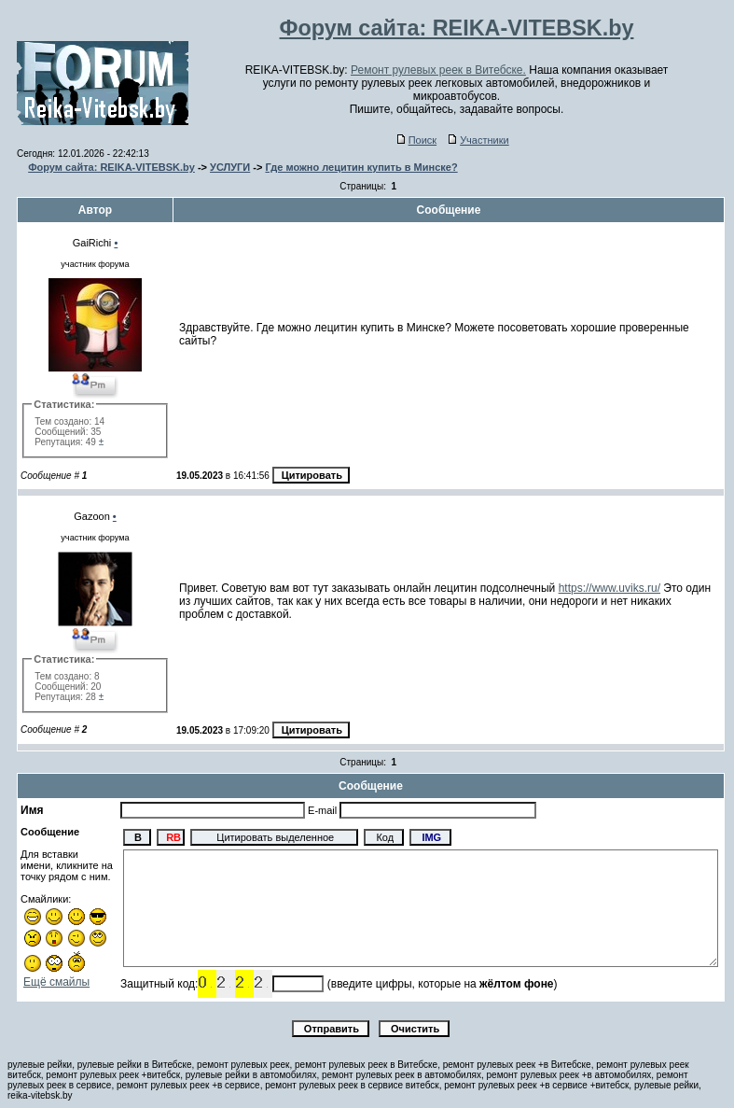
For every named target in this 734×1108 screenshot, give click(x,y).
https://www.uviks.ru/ (609, 588)
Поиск (416, 140)
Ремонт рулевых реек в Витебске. (438, 70)
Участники (479, 140)
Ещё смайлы (56, 982)
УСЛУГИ (230, 167)
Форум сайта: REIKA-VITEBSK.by (111, 167)
